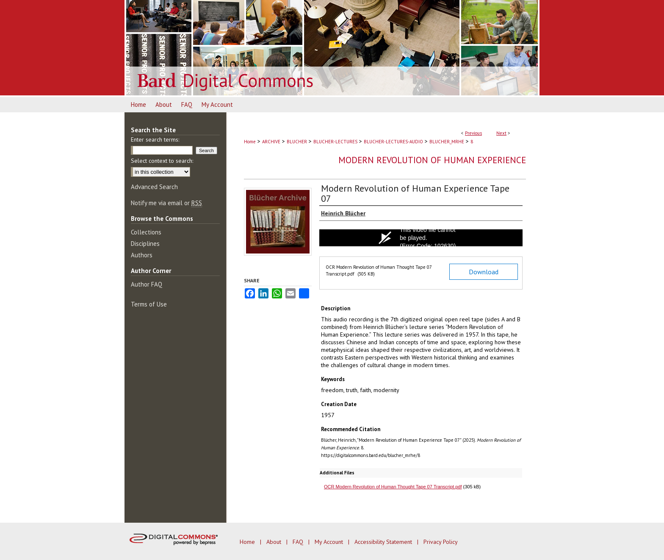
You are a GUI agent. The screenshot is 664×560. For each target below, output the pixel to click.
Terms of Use (149, 304)
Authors (141, 255)
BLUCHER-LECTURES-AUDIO (393, 142)
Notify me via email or (166, 203)
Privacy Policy (440, 542)
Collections (146, 232)
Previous (473, 133)
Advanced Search (154, 187)
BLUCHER (297, 142)
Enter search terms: (155, 139)
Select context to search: (162, 160)
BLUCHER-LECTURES (335, 142)
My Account (330, 542)
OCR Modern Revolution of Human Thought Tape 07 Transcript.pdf (393, 486)
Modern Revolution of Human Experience (432, 160)
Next (501, 133)
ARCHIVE (271, 142)
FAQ (299, 542)
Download (483, 271)
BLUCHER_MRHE (446, 142)
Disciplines (145, 244)
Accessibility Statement (384, 542)
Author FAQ (146, 284)
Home (250, 142)
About (274, 542)
